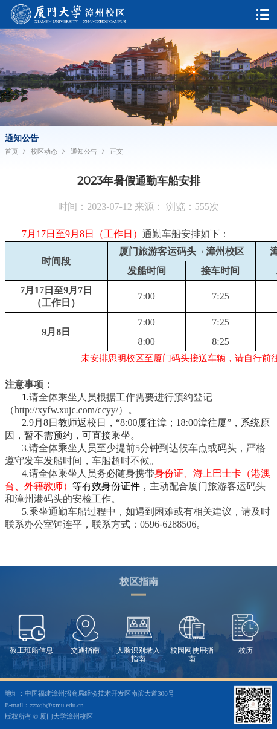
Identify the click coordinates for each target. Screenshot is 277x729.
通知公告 (84, 151)
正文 (116, 151)
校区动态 (44, 151)
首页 (11, 151)
